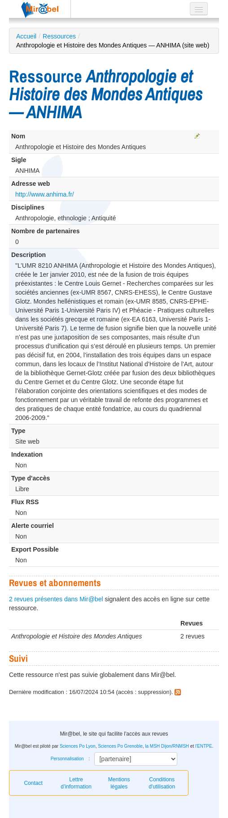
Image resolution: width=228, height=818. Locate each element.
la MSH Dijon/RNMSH (167, 746)
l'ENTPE (203, 746)
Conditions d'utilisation (162, 783)
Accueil (26, 36)
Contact (33, 783)
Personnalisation (67, 758)
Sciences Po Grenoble (120, 746)
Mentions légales (119, 783)
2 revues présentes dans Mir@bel (56, 599)
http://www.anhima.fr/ (44, 194)
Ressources (59, 36)
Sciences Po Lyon (78, 746)
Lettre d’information (76, 783)
